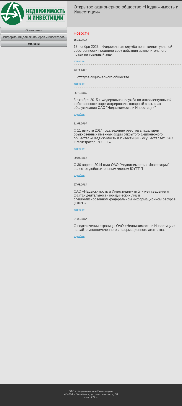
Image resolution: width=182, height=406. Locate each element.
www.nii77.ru (91, 397)
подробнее (79, 61)
